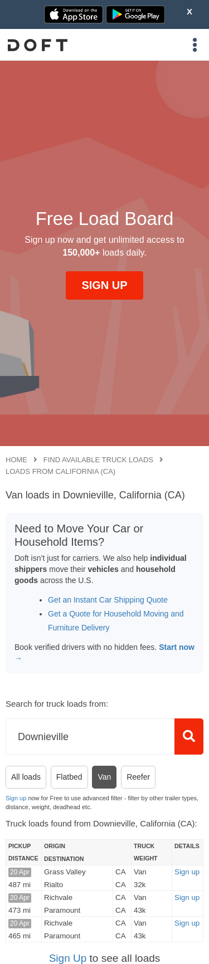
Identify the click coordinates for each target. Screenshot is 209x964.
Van (104, 776)
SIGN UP (104, 285)
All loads (26, 776)
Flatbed (69, 776)
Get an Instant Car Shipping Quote (108, 599)
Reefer (138, 776)
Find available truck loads (98, 460)
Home (16, 460)
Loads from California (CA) (60, 471)
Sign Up (68, 958)
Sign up (16, 798)
